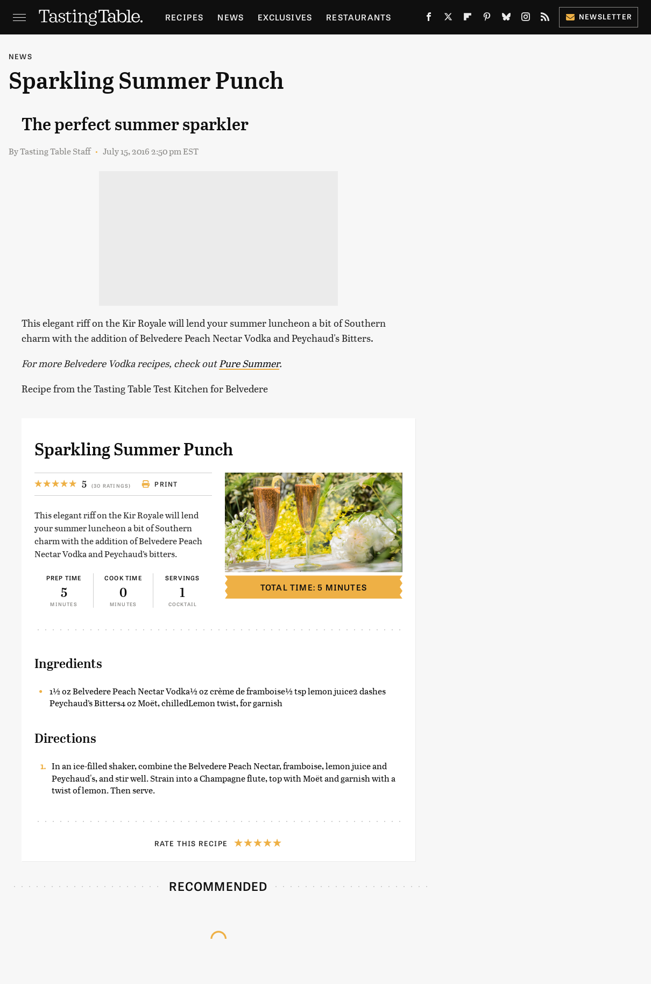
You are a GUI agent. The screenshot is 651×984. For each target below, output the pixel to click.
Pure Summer (249, 363)
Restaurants (358, 17)
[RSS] (545, 19)
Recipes (184, 17)
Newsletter (598, 16)
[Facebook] (428, 19)
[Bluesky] (506, 19)
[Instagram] (525, 19)
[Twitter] (448, 19)
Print (159, 484)
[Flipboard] (467, 19)
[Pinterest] (487, 19)
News (230, 17)
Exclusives (285, 17)
